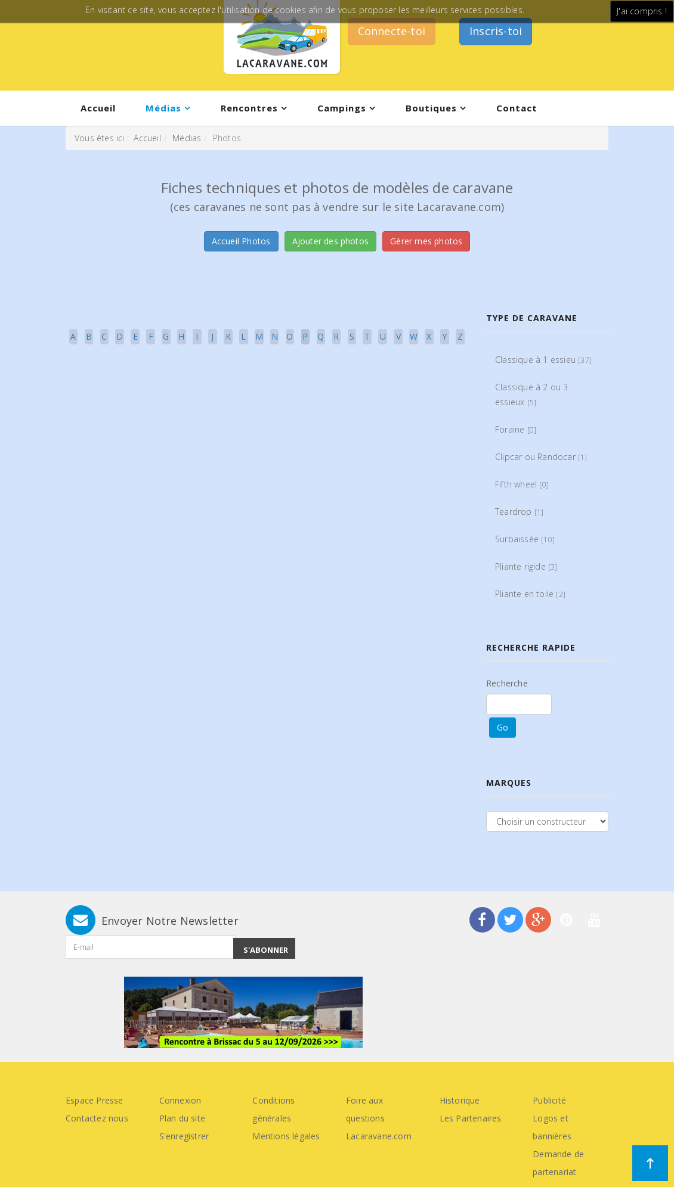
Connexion (180, 1100)
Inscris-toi (495, 31)
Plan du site (182, 1118)
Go (502, 727)
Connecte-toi (391, 31)
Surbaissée (525, 539)
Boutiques (431, 108)
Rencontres (249, 108)
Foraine (515, 429)
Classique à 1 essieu (543, 359)
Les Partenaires (471, 1118)
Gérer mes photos (426, 241)
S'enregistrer (184, 1136)
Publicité (549, 1100)
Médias (163, 108)
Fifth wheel (522, 484)
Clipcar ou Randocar (541, 456)
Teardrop (519, 511)
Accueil (98, 108)
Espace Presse (94, 1100)
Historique (460, 1100)
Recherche (507, 683)
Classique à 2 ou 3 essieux (531, 394)
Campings (341, 108)
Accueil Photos (241, 241)
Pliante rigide (526, 566)
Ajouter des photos (330, 241)
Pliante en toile (530, 593)
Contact (516, 108)
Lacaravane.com (379, 1136)
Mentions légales (286, 1136)
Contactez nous (97, 1118)
